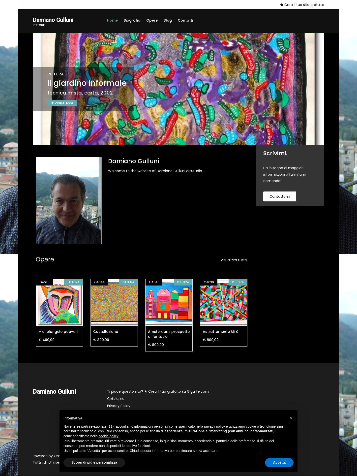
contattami (279, 196)
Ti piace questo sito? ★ (158, 391)
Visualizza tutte (234, 260)
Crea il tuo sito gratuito (302, 4)
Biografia (132, 20)
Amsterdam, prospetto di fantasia (169, 335)
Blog (168, 20)
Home (112, 20)
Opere (152, 20)
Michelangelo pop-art (58, 332)
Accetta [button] (279, 462)
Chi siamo (115, 399)
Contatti (185, 20)
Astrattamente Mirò (220, 332)
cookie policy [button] (109, 436)
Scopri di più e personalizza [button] (94, 462)
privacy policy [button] (214, 426)
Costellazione (105, 332)
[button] (291, 418)
